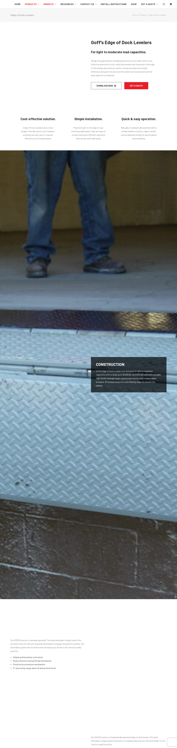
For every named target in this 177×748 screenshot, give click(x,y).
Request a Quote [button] (89, 543)
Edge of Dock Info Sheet (36, 470)
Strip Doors (59, 626)
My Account (98, 594)
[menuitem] (18, 4)
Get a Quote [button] (136, 85)
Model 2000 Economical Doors (68, 611)
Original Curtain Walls (63, 638)
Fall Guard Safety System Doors (68, 714)
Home (18, 4)
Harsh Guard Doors (62, 607)
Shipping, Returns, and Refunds (107, 598)
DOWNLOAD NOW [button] (106, 85)
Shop (134, 4)
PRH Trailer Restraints (64, 698)
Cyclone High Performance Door (68, 593)
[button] (166, 4)
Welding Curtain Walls (64, 659)
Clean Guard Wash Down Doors (68, 604)
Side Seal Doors (61, 622)
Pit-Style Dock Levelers (65, 695)
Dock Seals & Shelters (64, 675)
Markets (50, 4)
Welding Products (62, 718)
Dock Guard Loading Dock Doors (68, 618)
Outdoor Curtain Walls (64, 649)
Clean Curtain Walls (63, 641)
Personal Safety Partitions (66, 711)
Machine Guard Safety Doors (67, 615)
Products (32, 4)
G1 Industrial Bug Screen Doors (68, 600)
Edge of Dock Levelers (64, 691)
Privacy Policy (99, 601)
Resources (68, 4)
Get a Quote (149, 4)
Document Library (101, 587)
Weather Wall (60, 679)
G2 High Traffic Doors (64, 597)
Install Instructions (114, 4)
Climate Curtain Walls (64, 645)
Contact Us (88, 4)
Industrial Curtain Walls (63, 632)
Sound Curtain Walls (63, 652)
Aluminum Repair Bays (64, 663)
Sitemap (97, 605)
